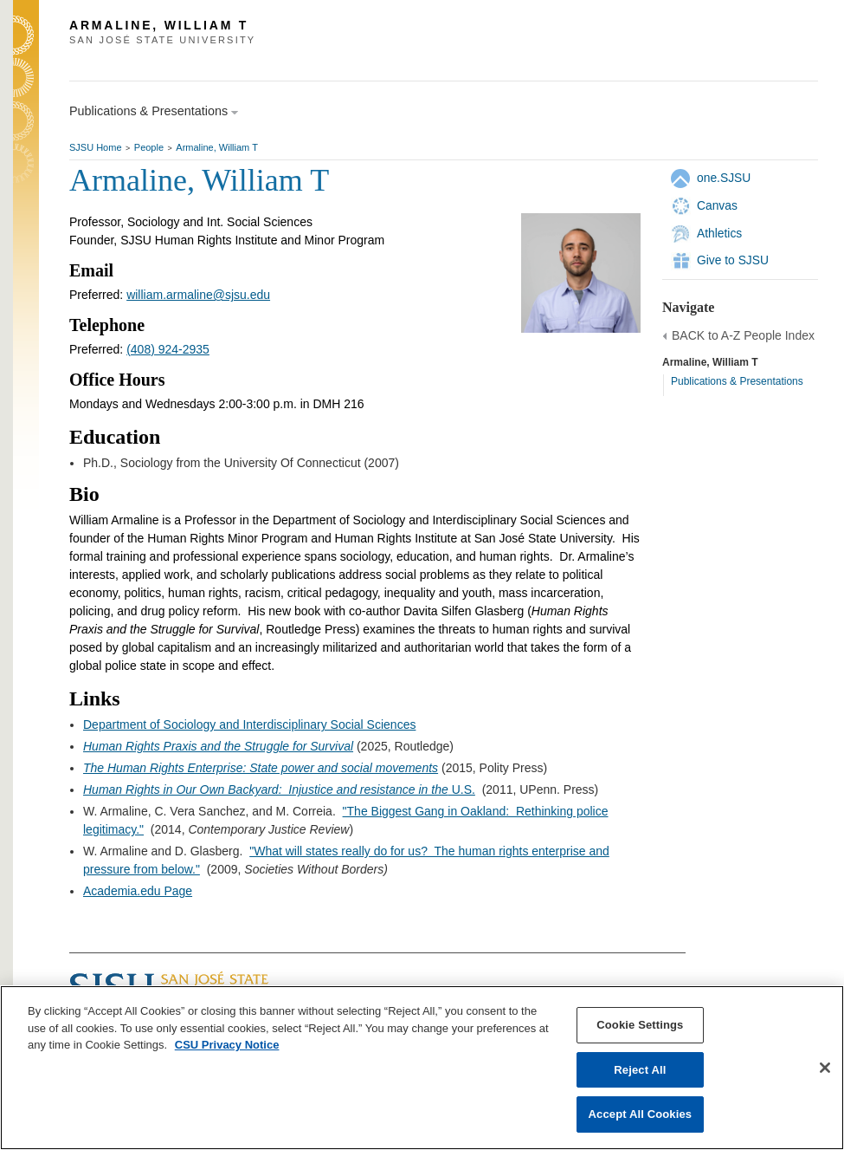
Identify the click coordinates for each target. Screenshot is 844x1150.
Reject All (640, 1069)
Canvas (717, 205)
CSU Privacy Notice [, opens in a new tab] (227, 1044)
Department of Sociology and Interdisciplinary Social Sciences (249, 724)
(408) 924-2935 (167, 349)
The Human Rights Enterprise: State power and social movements (260, 768)
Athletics (719, 233)
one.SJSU (724, 178)
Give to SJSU (733, 260)
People (149, 147)
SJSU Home (95, 147)
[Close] (825, 1068)
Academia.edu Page (137, 891)
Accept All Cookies (641, 1114)
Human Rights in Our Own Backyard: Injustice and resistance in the (265, 789)
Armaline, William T (217, 147)
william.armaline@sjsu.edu (198, 295)
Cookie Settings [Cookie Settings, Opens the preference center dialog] (639, 1024)
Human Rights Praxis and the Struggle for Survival (218, 746)
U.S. (461, 789)
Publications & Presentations (737, 381)
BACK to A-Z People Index (743, 335)
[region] (422, 1067)
